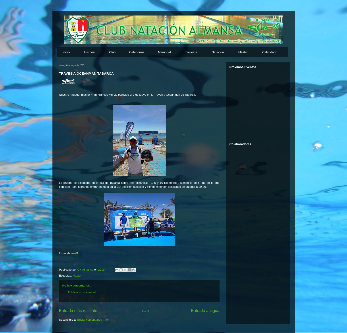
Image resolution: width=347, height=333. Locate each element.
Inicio (66, 52)
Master (77, 275)
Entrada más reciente (78, 310)
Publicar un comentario (82, 292)
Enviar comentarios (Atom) (94, 319)
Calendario (269, 52)
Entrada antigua (205, 310)
